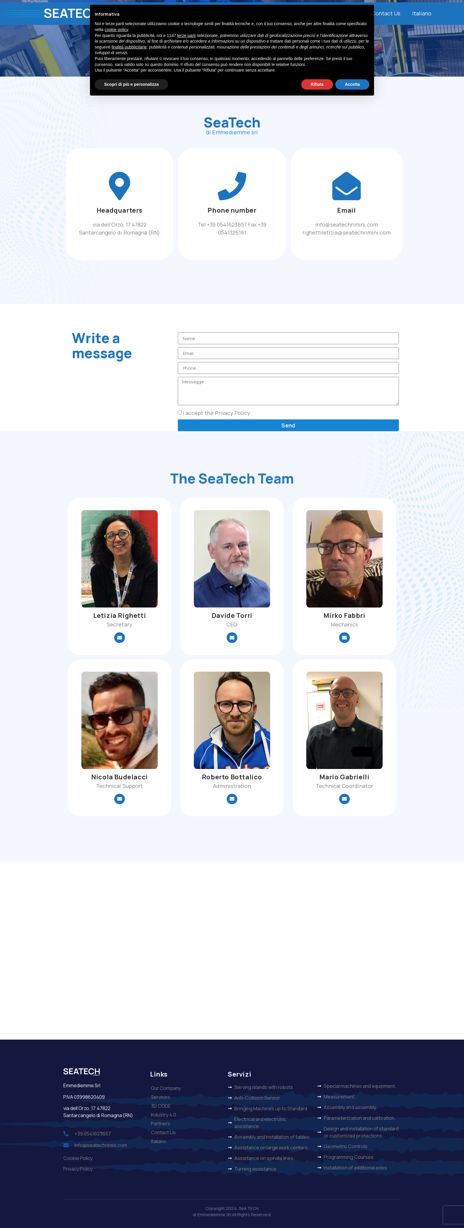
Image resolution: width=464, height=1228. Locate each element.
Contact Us (386, 13)
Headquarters (119, 210)
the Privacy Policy (227, 413)
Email (346, 210)
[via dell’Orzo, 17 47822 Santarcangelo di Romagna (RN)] (232, 951)
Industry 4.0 (163, 1114)
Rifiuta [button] (317, 84)
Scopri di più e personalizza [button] (131, 84)
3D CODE (161, 1106)
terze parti (186, 35)
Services (160, 1097)
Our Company (166, 1088)
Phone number (231, 210)
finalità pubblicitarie (129, 47)
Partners (160, 1123)
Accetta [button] (352, 84)
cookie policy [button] (116, 29)
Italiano (421, 13)
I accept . (218, 413)
